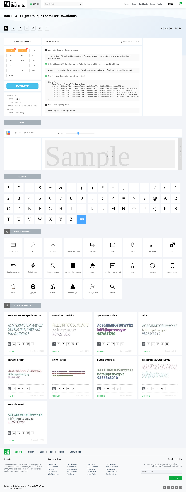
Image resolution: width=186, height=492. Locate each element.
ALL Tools (70, 474)
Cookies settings (111, 474)
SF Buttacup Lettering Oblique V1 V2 (24, 315)
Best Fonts (143, 4)
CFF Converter (52, 472)
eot (11, 55)
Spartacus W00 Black (107, 315)
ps (22, 65)
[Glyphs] (26, 28)
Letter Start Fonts (76, 452)
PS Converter (110, 469)
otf (11, 60)
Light (16, 113)
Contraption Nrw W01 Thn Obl (156, 360)
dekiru (145, 315)
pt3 (11, 65)
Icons (134, 4)
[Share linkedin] (180, 28)
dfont (34, 70)
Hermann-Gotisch (16, 360)
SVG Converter (53, 467)
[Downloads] (18, 344)
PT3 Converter (91, 469)
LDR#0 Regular (59, 360)
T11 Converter (91, 472)
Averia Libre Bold (16, 404)
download (22, 86)
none (11, 75)
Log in (170, 4)
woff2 (34, 55)
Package (61, 452)
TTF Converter (91, 464)
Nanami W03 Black (106, 360)
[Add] (6, 28)
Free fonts (15, 4)
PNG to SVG (52, 464)
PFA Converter (52, 469)
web (22, 50)
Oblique (22, 113)
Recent (127, 4)
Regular (17, 99)
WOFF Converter (92, 467)
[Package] (33, 28)
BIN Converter (72, 469)
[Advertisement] (162, 77)
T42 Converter (72, 472)
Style (42, 452)
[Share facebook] (162, 28)
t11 (22, 70)
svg (34, 50)
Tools (159, 4)
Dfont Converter (111, 472)
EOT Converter (72, 467)
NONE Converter (53, 474)
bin (34, 60)
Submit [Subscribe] (175, 478)
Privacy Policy (91, 474)
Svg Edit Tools (72, 464)
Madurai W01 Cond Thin (63, 315)
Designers (31, 452)
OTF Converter (111, 464)
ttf (11, 50)
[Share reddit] (166, 28)
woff (22, 55)
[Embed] (28, 344)
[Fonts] (47, 28)
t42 (11, 70)
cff (34, 65)
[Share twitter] (171, 28)
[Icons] (40, 28)
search (81, 4)
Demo (152, 4)
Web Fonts (18, 452)
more (82, 219)
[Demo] (20, 28)
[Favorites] (13, 28)
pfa (22, 60)
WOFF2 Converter (112, 467)
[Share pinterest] (175, 28)
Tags (51, 452)
